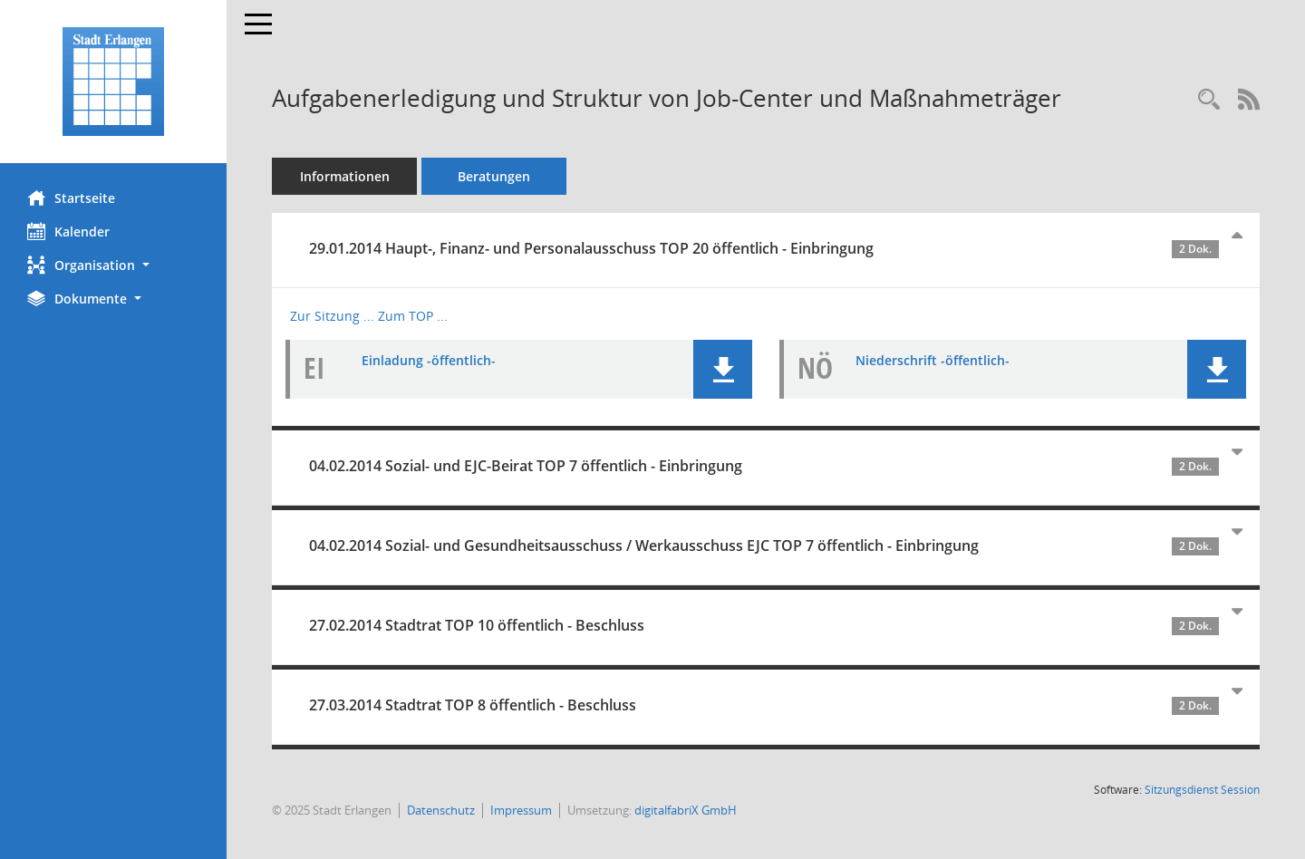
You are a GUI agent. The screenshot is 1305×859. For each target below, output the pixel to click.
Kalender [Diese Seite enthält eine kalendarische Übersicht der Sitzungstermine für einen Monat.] (68, 231)
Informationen (345, 176)
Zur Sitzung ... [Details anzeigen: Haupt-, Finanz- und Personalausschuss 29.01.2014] (332, 315)
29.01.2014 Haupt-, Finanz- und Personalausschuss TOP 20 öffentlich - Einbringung (764, 248)
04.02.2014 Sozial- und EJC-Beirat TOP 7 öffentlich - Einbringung (764, 466)
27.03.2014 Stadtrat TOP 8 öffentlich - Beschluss (764, 705)
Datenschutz (441, 810)
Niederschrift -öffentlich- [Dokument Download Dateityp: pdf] (933, 360)
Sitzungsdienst (1202, 789)
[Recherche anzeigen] (1209, 100)
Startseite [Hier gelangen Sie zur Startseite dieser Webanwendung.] (71, 197)
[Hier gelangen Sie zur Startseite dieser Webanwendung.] (113, 81)
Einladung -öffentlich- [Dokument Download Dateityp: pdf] (429, 360)
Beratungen (494, 176)
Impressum (521, 810)
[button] (113, 265)
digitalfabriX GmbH (685, 810)
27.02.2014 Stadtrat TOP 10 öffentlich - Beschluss (764, 625)
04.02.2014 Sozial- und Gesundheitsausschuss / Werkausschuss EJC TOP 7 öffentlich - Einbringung (764, 545)
